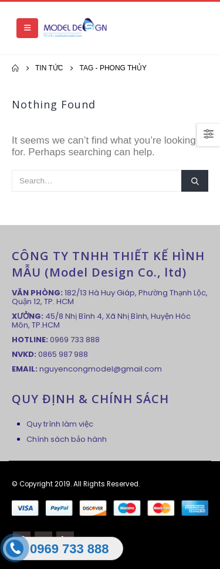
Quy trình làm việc (59, 424)
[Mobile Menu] (27, 28)
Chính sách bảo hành (66, 439)
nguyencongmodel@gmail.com (100, 368)
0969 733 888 (75, 339)
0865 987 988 (63, 354)
